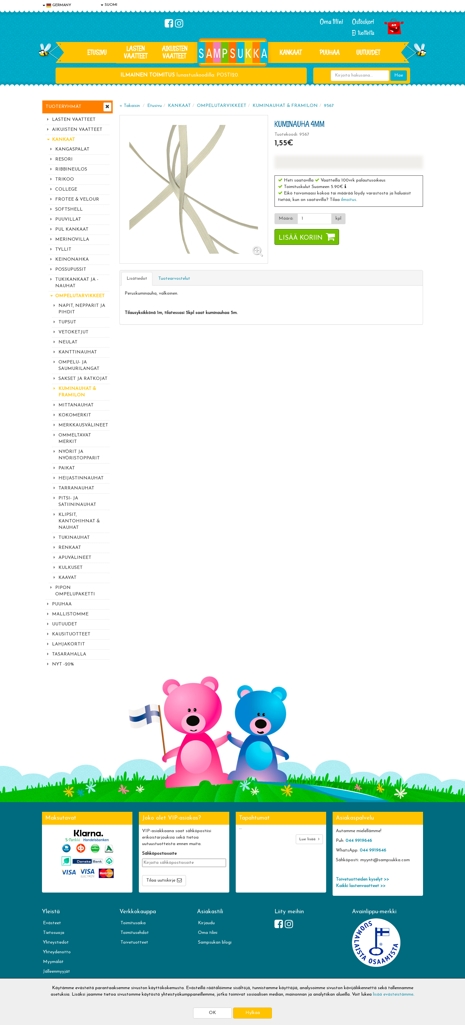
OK (212, 1012)
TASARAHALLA (69, 654)
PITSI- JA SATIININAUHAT (77, 501)
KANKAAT (291, 52)
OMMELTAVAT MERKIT (74, 438)
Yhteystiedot (56, 942)
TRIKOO (64, 179)
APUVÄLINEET (74, 557)
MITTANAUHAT (76, 405)
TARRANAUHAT (76, 488)
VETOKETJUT (73, 332)
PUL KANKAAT (71, 229)
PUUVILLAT (68, 219)
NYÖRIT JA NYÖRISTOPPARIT (79, 455)
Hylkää (252, 1012)
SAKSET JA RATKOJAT (83, 378)
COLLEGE (66, 189)
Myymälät (53, 961)
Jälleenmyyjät (56, 971)
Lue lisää (309, 839)
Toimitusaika (133, 923)
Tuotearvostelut (174, 278)
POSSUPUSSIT (70, 269)
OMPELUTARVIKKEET (80, 296)
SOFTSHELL (69, 209)
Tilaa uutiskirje (160, 880)
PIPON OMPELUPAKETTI (75, 591)
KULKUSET (70, 567)
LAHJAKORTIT (68, 644)
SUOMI (109, 5)
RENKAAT (69, 547)
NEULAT (68, 342)
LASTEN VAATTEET (135, 52)
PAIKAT (66, 468)
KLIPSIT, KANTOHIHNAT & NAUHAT (79, 521)
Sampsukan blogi (215, 942)
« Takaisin (129, 105)
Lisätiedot (137, 278)
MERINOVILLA (72, 239)
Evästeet (52, 923)
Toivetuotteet (134, 942)
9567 (329, 105)
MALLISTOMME (70, 614)
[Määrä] (314, 218)
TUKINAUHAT (74, 537)
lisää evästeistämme (393, 994)
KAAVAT (67, 577)
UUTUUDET (64, 624)
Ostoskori (363, 21)
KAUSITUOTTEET (71, 634)
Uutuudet (368, 52)
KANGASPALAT (72, 149)
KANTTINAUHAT (77, 352)
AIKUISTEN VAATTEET (174, 52)
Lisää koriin (301, 238)
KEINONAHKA (72, 259)
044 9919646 (359, 840)
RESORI (64, 159)
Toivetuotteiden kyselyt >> (362, 879)
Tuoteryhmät (63, 106)
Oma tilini (331, 21)
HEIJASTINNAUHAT (81, 478)
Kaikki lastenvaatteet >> (361, 886)
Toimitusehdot (134, 932)
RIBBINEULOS (71, 169)
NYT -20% (63, 664)
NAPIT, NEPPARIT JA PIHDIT (81, 309)
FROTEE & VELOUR (77, 199)
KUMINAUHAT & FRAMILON (77, 392)
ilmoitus (348, 199)
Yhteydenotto (57, 952)
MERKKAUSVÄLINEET (83, 425)
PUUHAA (329, 52)
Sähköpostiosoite (159, 853)
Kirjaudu (206, 923)
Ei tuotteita (363, 32)
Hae (398, 75)
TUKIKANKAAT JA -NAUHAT (76, 282)
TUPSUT (67, 322)
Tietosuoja (53, 932)
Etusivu (97, 52)
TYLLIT (63, 249)
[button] (345, 186)
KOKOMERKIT (74, 415)
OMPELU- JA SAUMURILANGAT (78, 365)
